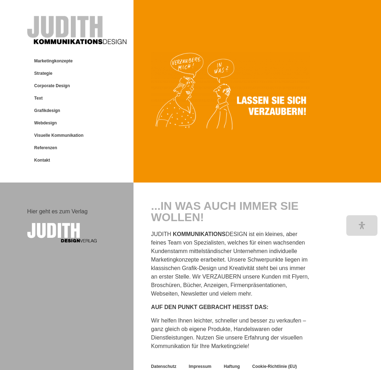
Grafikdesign (47, 110)
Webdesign (45, 122)
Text (38, 98)
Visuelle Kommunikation (59, 135)
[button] (361, 225)
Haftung (232, 366)
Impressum (200, 366)
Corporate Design (52, 85)
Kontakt (42, 160)
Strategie (43, 73)
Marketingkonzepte (53, 60)
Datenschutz (163, 366)
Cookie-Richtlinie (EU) (274, 366)
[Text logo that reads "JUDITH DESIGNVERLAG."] (76, 232)
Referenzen (45, 147)
